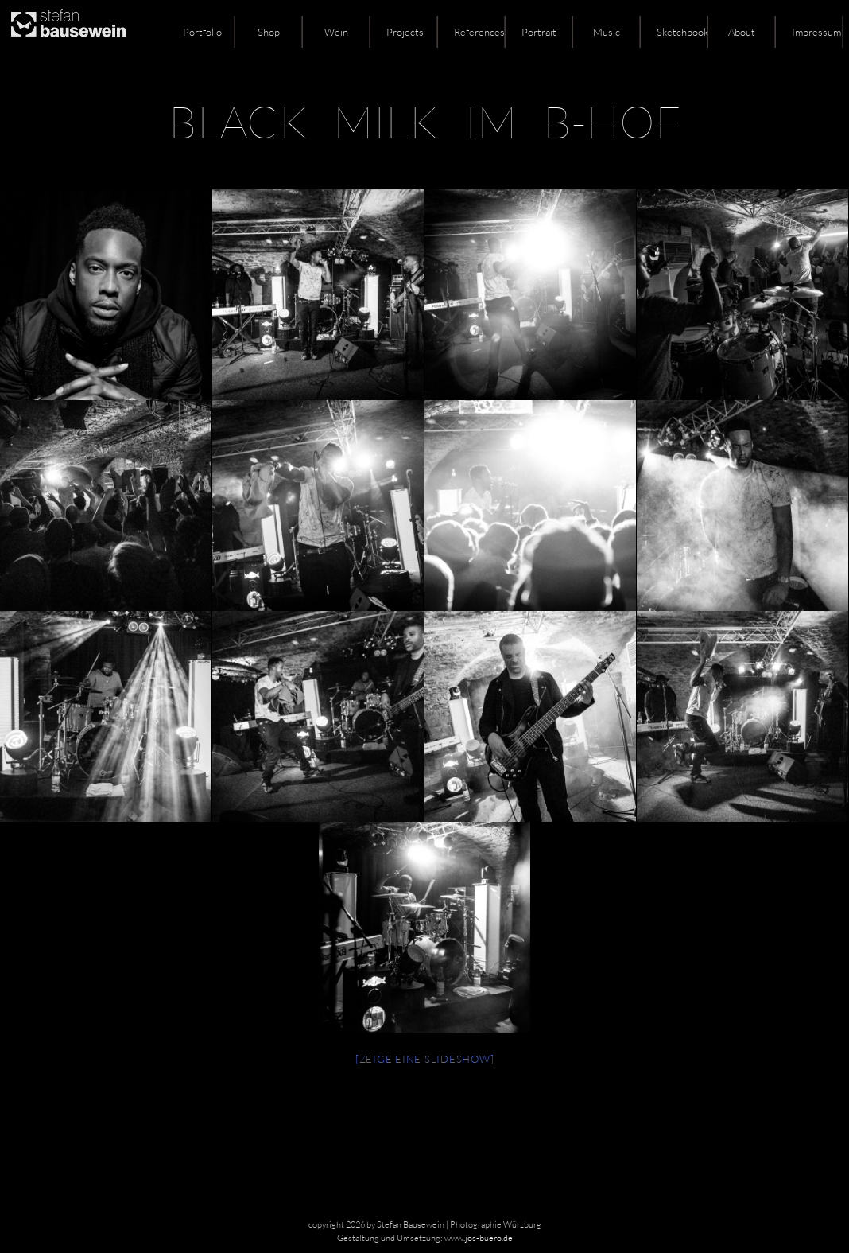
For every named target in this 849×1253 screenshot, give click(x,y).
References (479, 31)
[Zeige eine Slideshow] (424, 1059)
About (741, 31)
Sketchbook (682, 31)
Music (606, 31)
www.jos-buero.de (478, 1237)
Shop (269, 31)
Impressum (816, 31)
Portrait (538, 31)
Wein (336, 31)
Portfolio (202, 31)
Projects (405, 31)
